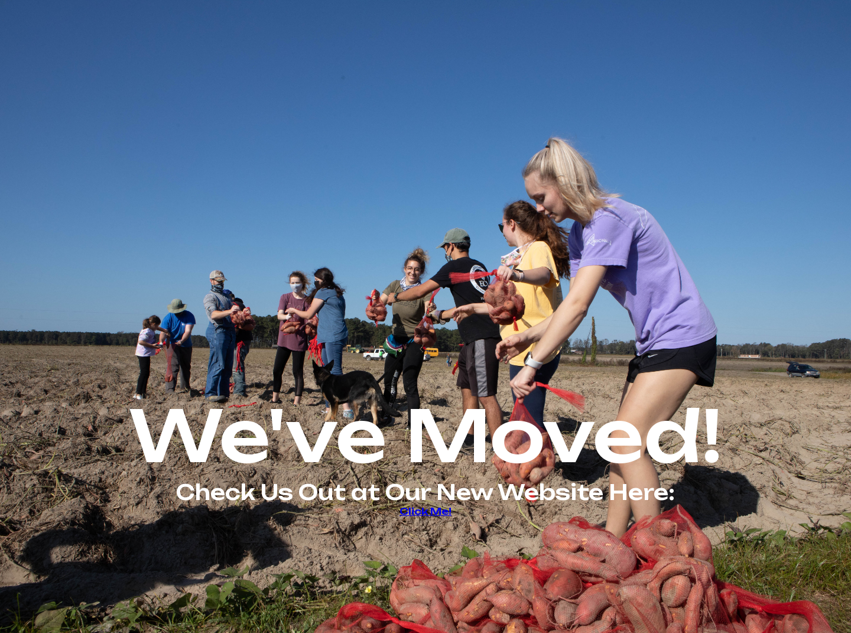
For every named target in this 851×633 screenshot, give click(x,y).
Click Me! (425, 511)
